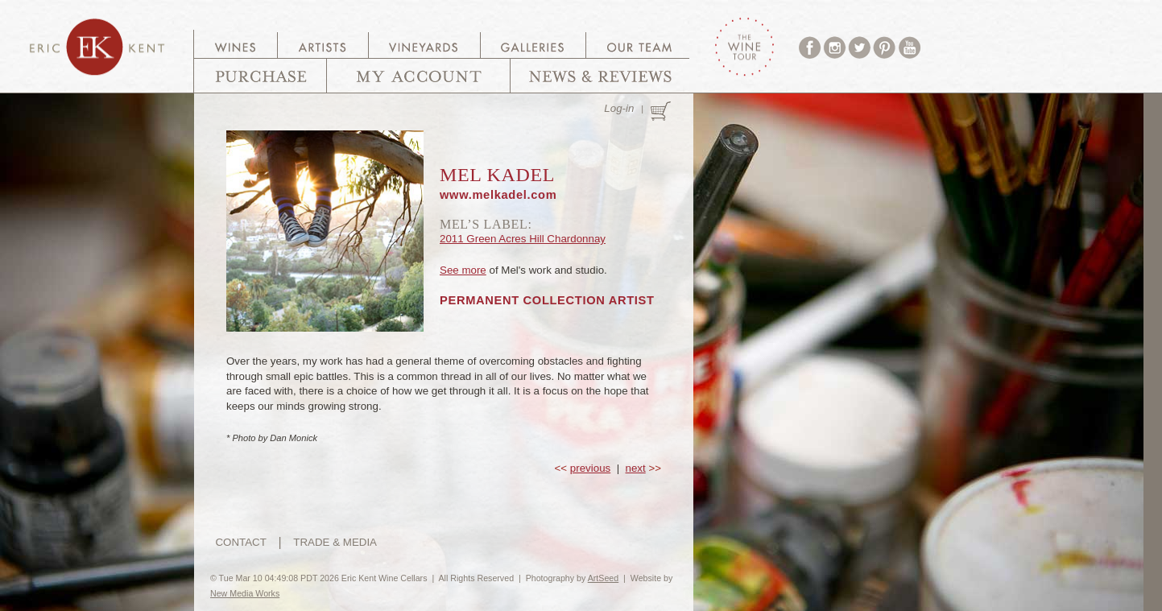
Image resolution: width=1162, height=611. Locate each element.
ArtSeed (603, 578)
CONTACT (240, 542)
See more (463, 270)
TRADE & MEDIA (335, 542)
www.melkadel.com (498, 194)
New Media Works (244, 593)
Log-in (619, 108)
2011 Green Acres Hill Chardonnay (523, 239)
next (636, 468)
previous (590, 468)
